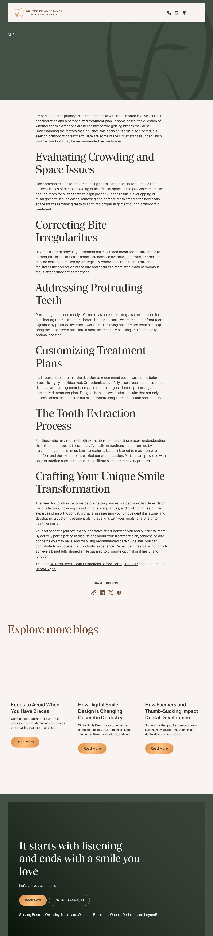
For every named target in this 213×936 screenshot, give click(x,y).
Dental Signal (46, 569)
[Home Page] (38, 12)
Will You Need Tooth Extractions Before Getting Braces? (94, 564)
